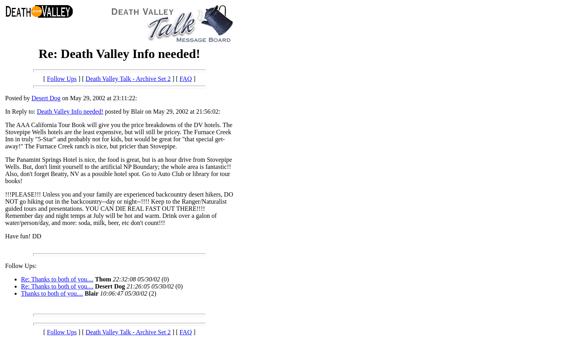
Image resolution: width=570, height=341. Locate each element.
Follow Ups (62, 78)
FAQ (185, 78)
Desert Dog (46, 98)
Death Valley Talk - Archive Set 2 (128, 78)
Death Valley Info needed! (70, 111)
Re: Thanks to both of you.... (57, 279)
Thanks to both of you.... (52, 293)
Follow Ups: (21, 265)
